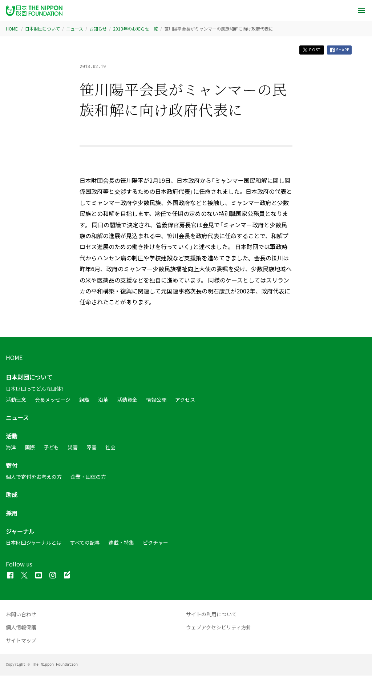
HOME (12, 28)
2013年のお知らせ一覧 (135, 28)
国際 (30, 448)
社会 (110, 448)
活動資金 (127, 400)
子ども (51, 448)
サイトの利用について (211, 615)
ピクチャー (155, 544)
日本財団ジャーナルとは (33, 544)
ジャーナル (20, 532)
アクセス (185, 400)
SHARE (338, 50)
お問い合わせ (21, 615)
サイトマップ (21, 641)
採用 (11, 514)
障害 (91, 448)
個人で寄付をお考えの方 (34, 477)
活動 (11, 437)
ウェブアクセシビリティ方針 (218, 628)
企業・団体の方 (88, 477)
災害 (73, 448)
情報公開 (156, 400)
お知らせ (98, 28)
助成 (11, 496)
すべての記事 (85, 544)
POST (308, 50)
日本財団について (42, 28)
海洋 (11, 448)
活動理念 (16, 400)
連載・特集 (121, 544)
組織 (84, 400)
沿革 (103, 400)
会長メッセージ (52, 400)
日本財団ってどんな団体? (35, 389)
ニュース (74, 28)
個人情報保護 (21, 628)
